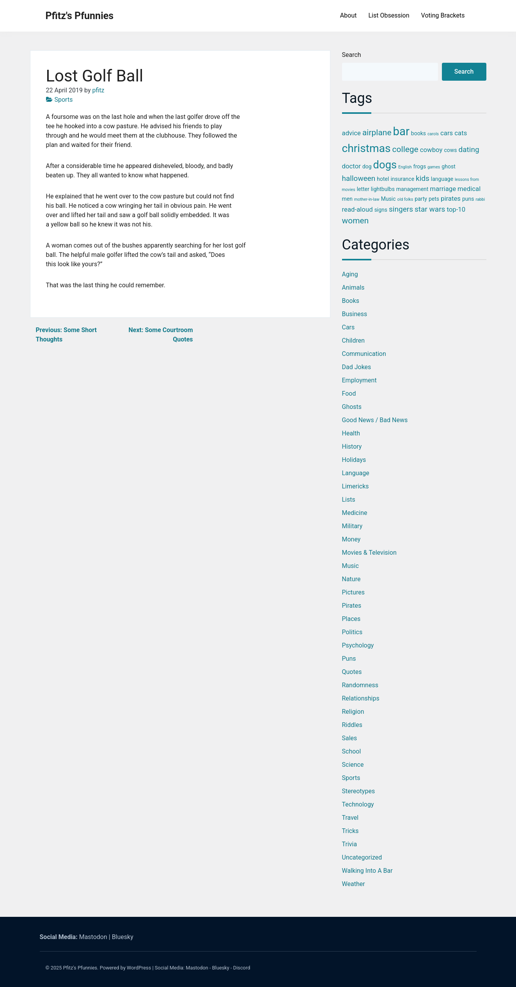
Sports (64, 99)
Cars (348, 327)
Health (351, 433)
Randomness (360, 685)
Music (350, 566)
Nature (351, 579)
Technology (358, 804)
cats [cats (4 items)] (460, 133)
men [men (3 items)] (347, 199)
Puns (349, 658)
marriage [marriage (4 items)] (443, 189)
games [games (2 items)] (433, 167)
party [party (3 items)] (421, 199)
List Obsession (388, 15)
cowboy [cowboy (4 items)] (431, 150)
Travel (350, 817)
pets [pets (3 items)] (434, 199)
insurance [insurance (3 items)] (402, 179)
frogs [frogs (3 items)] (419, 166)
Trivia (349, 844)
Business (354, 314)
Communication (364, 353)
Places (351, 619)
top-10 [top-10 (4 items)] (456, 209)
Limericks (355, 486)
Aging (350, 274)
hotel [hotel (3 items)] (383, 179)
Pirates (352, 605)
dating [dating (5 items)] (469, 149)
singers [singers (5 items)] (401, 209)
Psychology (358, 645)
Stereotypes (358, 791)
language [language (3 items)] (442, 179)
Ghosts (352, 406)
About (348, 15)
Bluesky (122, 937)
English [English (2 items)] (404, 167)
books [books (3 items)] (418, 133)
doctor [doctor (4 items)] (351, 166)
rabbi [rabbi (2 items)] (480, 199)
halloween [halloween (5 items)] (359, 178)
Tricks (350, 831)
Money (351, 539)
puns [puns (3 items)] (468, 199)
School (351, 751)
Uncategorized (362, 857)
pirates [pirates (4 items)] (451, 198)
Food (349, 393)
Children (353, 340)
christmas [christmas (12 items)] (366, 148)
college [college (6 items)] (405, 149)
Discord (241, 968)
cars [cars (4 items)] (446, 133)
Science (353, 764)
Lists (348, 499)
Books (351, 300)
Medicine (354, 512)
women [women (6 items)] (355, 220)
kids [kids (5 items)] (422, 178)
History (352, 446)
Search (351, 54)
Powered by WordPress (125, 968)
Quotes (352, 672)
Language (355, 473)
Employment (359, 380)
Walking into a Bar (367, 870)
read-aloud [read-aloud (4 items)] (357, 209)
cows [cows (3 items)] (450, 150)
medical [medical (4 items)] (469, 189)
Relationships (360, 698)
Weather (353, 884)
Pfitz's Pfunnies (80, 15)
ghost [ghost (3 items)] (448, 166)
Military (352, 526)
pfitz (98, 90)
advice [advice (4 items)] (351, 133)
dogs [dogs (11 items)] (385, 165)
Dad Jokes (356, 367)
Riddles (352, 725)
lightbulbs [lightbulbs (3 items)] (383, 189)
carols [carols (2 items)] (433, 133)
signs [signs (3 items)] (380, 210)
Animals (353, 287)
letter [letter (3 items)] (363, 189)
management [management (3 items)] (412, 189)
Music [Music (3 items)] (388, 199)
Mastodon (93, 937)
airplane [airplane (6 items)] (377, 132)
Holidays (354, 459)
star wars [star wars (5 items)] (430, 209)
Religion (353, 711)
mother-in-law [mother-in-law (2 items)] (366, 199)
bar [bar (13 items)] (401, 131)
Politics (352, 632)
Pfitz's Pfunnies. (81, 968)
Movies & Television (369, 552)
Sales (349, 738)
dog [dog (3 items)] (367, 166)
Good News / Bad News (375, 420)
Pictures (353, 592)
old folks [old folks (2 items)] (405, 199)
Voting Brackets (443, 15)
